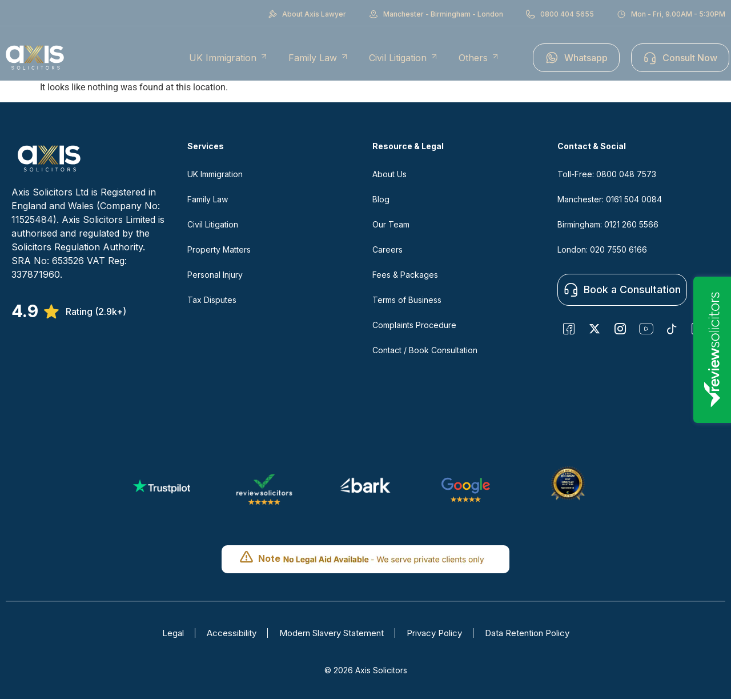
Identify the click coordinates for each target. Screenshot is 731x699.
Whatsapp (576, 58)
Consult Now (680, 58)
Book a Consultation (622, 290)
